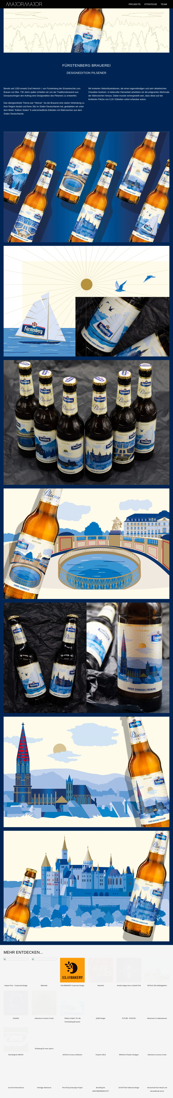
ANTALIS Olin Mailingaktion (157, 985)
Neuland (101, 985)
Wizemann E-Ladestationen (157, 1018)
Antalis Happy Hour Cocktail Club (129, 985)
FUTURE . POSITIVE (129, 1018)
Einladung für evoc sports (44, 1048)
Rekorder (44, 985)
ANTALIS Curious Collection (72, 1055)
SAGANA (16, 1018)
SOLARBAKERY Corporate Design (72, 985)
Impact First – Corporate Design (15, 985)
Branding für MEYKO (16, 1055)
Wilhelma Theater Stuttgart (129, 1055)
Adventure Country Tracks (44, 1018)
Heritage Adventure (44, 1087)
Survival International (16, 1087)
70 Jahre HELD (100, 1055)
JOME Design (100, 1018)
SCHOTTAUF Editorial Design (129, 1087)
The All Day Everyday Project (72, 1087)
